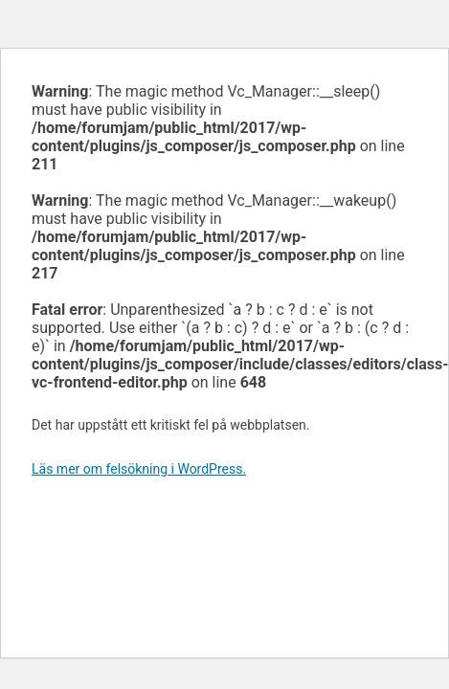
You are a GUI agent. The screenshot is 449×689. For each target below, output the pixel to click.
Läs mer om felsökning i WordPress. (139, 469)
